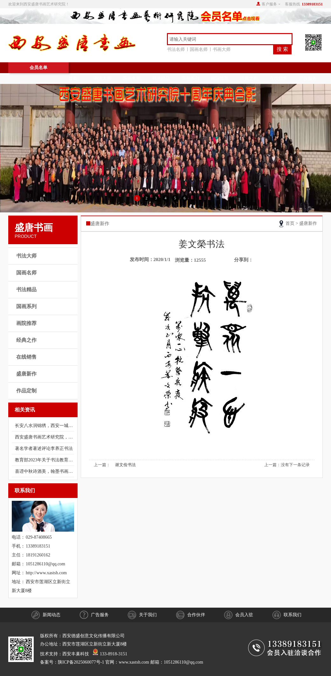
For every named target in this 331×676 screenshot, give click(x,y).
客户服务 (269, 4)
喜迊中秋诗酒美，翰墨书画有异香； (44, 471)
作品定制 (26, 390)
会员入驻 (238, 615)
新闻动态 (45, 615)
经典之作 (249, 78)
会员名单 (38, 67)
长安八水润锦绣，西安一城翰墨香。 (44, 425)
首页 (72, 78)
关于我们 (142, 615)
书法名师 (177, 49)
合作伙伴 (190, 615)
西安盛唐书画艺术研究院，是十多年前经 (44, 437)
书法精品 (161, 78)
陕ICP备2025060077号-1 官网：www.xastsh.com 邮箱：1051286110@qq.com (130, 662)
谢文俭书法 (125, 464)
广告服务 (308, 78)
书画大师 (222, 49)
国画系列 (190, 78)
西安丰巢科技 (75, 654)
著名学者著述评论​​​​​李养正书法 (44, 448)
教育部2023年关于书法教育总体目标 (44, 460)
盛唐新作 (26, 373)
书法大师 (102, 78)
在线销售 (278, 78)
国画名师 (200, 49)
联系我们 (286, 615)
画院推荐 (220, 78)
